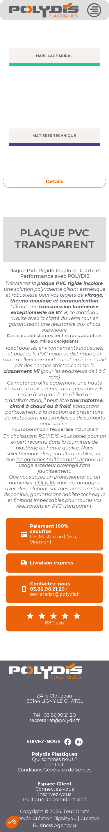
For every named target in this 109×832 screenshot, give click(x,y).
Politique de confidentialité (54, 799)
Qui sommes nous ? (54, 759)
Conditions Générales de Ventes (54, 770)
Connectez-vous (54, 789)
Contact (54, 764)
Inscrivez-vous (54, 794)
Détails (54, 181)
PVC (25, 27)
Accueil (10, 27)
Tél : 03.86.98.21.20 (54, 715)
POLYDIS (48, 436)
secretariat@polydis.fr (54, 720)
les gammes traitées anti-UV (50, 459)
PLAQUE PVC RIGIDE (53, 27)
